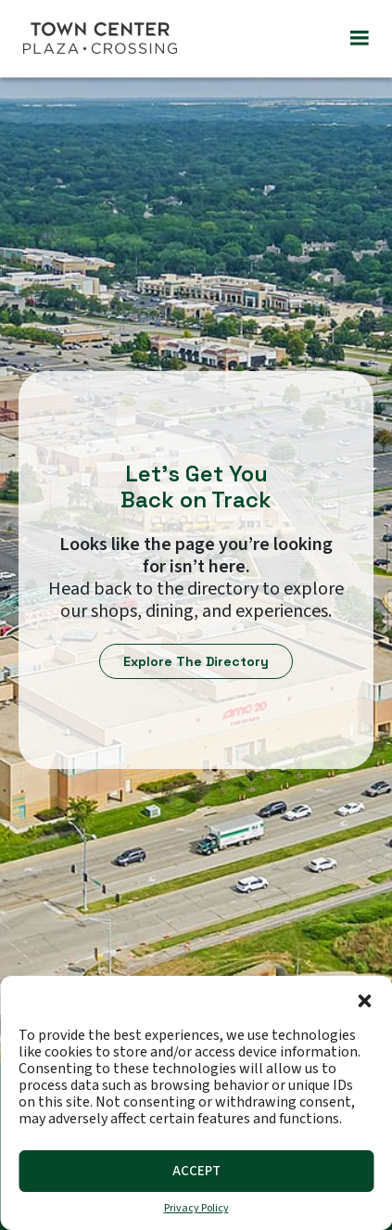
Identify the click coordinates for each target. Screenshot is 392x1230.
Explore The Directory (196, 661)
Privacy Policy (196, 1208)
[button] (364, 999)
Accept (196, 1171)
